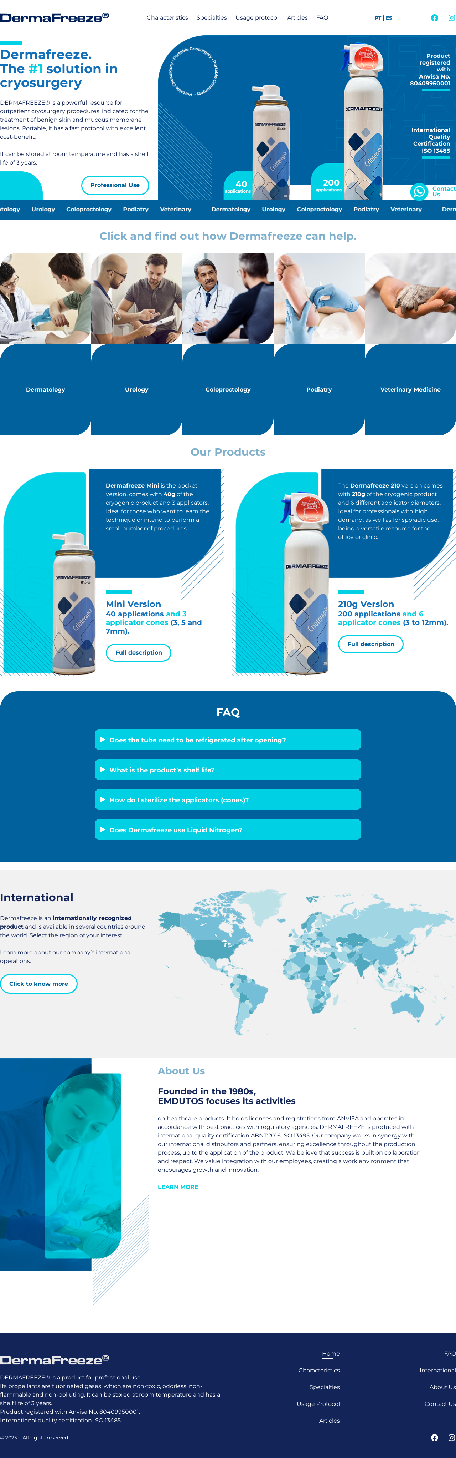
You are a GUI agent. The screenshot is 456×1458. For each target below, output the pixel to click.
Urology (47, 209)
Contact (444, 188)
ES (389, 18)
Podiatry (140, 209)
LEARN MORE (178, 1187)
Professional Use (115, 185)
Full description (138, 652)
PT (378, 18)
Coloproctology (93, 209)
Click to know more (38, 983)
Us (436, 194)
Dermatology (235, 209)
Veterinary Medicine (410, 389)
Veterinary (180, 209)
